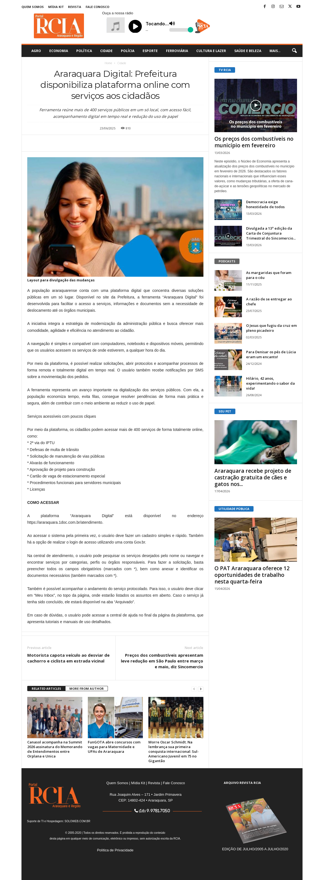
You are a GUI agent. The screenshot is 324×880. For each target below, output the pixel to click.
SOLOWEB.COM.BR (77, 821)
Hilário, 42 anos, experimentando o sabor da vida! (270, 383)
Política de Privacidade (115, 850)
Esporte (150, 50)
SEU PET (225, 411)
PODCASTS (227, 261)
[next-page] (200, 689)
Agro (36, 50)
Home (108, 63)
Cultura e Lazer (211, 50)
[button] (294, 51)
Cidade (106, 50)
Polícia (127, 50)
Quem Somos (32, 7)
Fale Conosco (97, 7)
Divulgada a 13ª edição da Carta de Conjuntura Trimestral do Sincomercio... (271, 233)
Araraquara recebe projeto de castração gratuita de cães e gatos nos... (252, 477)
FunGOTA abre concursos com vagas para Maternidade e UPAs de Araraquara (114, 747)
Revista (74, 7)
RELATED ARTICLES (46, 688)
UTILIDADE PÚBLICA (234, 509)
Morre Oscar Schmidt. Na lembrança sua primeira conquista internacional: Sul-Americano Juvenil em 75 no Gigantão (173, 751)
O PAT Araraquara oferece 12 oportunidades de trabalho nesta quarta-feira (252, 575)
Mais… (275, 50)
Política (84, 50)
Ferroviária (177, 50)
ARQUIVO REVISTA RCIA (242, 783)
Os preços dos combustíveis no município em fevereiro (253, 142)
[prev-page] (194, 689)
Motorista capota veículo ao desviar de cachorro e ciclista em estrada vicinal (68, 658)
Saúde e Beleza (247, 50)
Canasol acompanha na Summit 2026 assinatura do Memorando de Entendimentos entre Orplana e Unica (54, 749)
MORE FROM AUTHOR (86, 688)
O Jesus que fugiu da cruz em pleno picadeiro (271, 328)
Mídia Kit (56, 7)
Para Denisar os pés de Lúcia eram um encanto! (271, 354)
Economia (58, 50)
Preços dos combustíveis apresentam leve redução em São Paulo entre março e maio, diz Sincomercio (162, 660)
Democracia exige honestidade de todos (265, 204)
